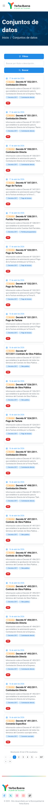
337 (41, 757)
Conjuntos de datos (25, 37)
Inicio (5, 37)
